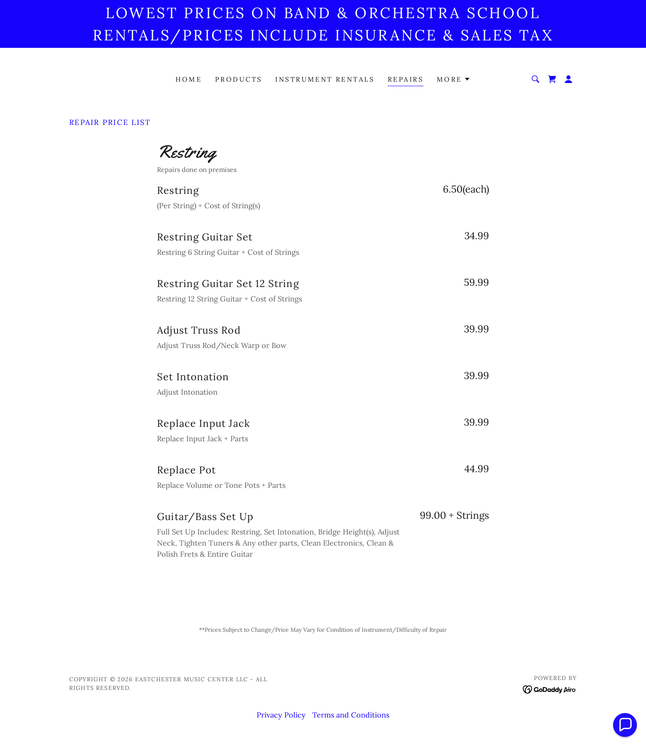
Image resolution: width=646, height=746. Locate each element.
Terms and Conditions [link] (350, 715)
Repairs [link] (406, 79)
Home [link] (189, 79)
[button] (453, 79)
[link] (552, 79)
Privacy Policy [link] (281, 715)
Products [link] (238, 79)
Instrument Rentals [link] (324, 79)
